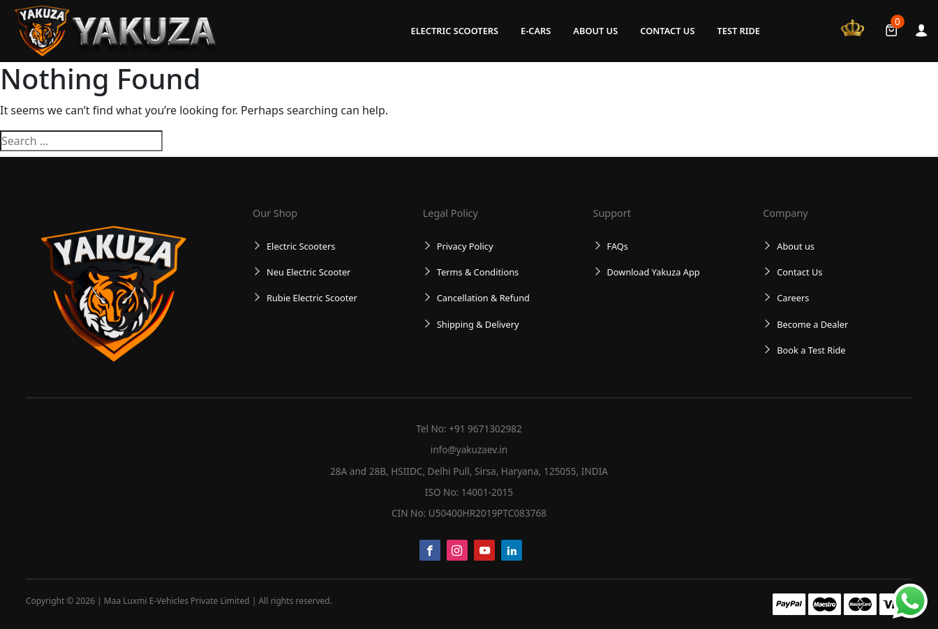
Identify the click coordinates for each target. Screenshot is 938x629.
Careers (793, 297)
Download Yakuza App (653, 272)
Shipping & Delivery (478, 324)
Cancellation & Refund (483, 297)
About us (595, 30)
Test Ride (738, 30)
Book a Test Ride (811, 350)
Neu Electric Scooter (308, 272)
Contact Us (667, 30)
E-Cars (536, 30)
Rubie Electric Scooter (312, 297)
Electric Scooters (454, 30)
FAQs (617, 246)
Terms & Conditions (478, 272)
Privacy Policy (465, 246)
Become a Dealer (812, 324)
